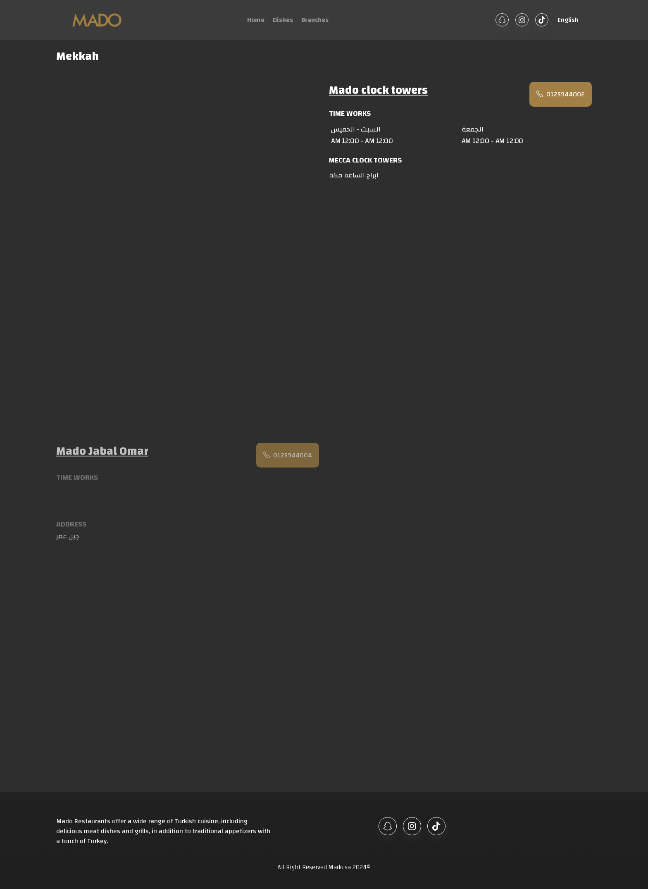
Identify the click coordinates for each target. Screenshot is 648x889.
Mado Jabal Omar (102, 454)
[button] (567, 19)
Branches (315, 20)
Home (255, 20)
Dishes (283, 20)
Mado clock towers (378, 91)
